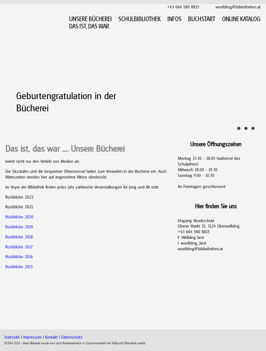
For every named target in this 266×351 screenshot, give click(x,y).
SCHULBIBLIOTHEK (139, 18)
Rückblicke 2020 (19, 216)
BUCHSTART (201, 18)
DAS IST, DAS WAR (89, 26)
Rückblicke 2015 (19, 266)
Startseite (12, 336)
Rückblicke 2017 (19, 246)
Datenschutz (72, 336)
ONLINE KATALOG (241, 18)
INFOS (174, 18)
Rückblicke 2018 (19, 236)
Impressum (32, 336)
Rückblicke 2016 (19, 256)
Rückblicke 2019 (19, 226)
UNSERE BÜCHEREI (90, 18)
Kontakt (51, 336)
